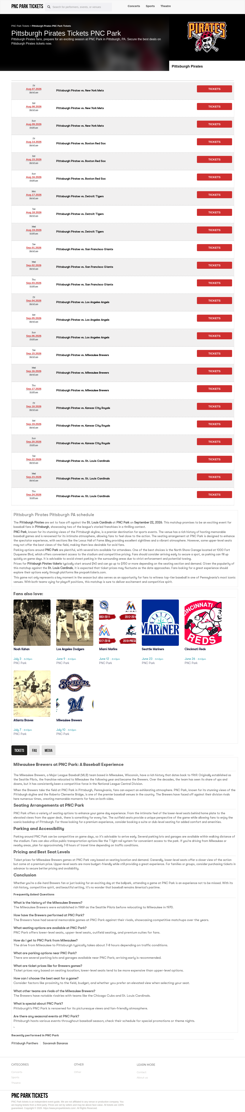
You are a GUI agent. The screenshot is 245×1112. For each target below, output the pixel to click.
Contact (142, 1072)
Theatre (165, 6)
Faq (34, 750)
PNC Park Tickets (20, 26)
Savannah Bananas (55, 1043)
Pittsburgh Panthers (24, 1043)
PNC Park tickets (29, 1095)
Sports (150, 6)
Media (48, 750)
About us (142, 1077)
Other (77, 1071)
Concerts (134, 6)
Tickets (19, 750)
